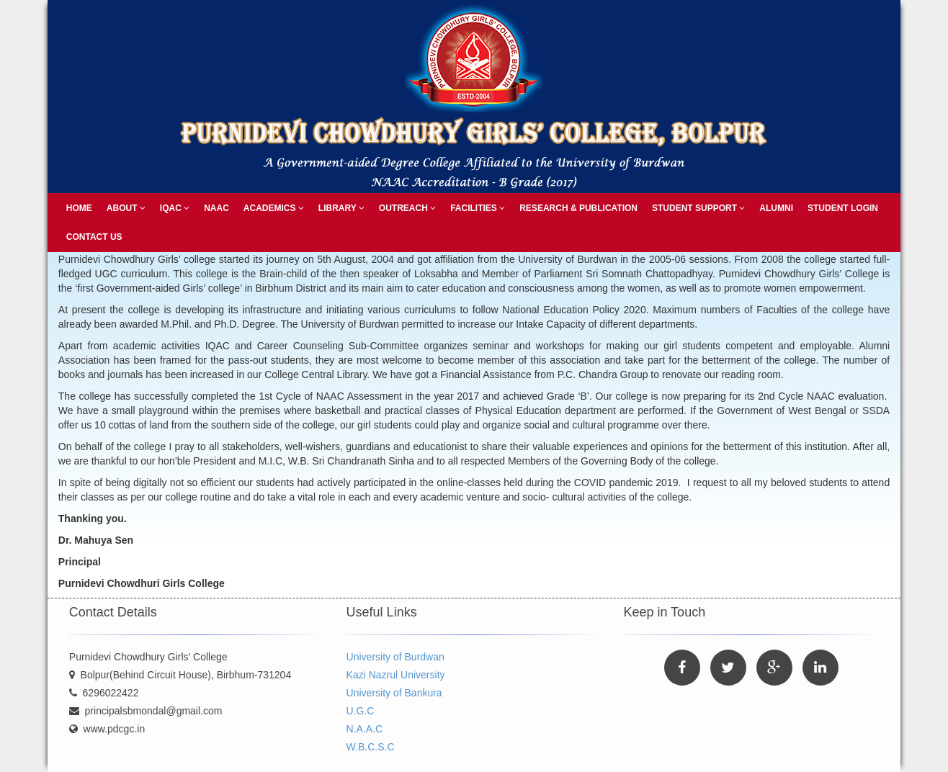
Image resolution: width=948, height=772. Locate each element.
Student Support (698, 208)
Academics (273, 208)
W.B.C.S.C (370, 747)
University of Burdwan (395, 657)
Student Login (843, 208)
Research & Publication (578, 208)
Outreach (407, 208)
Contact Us (94, 237)
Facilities (477, 208)
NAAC (216, 208)
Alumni (776, 208)
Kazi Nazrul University (395, 675)
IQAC (174, 208)
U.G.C (360, 711)
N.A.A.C (364, 729)
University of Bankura (394, 693)
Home (79, 208)
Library (341, 208)
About (126, 208)
